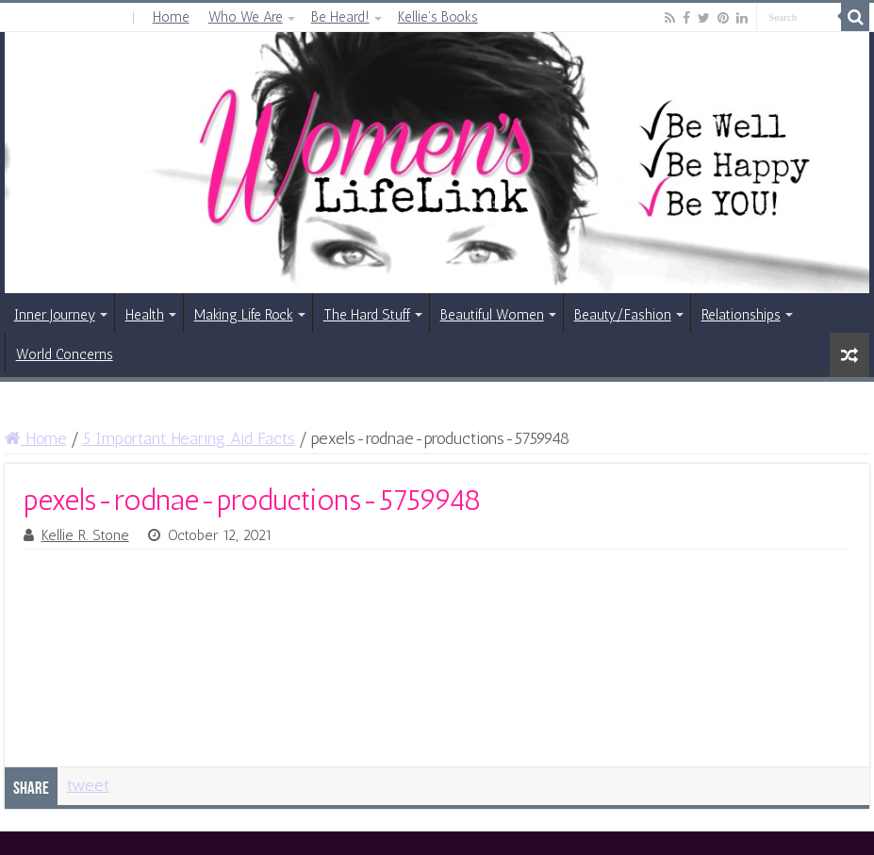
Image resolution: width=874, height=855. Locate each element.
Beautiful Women (492, 314)
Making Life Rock (243, 314)
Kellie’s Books (438, 16)
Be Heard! (340, 16)
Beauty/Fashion (622, 314)
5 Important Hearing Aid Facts (189, 438)
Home (171, 16)
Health (144, 314)
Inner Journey (54, 314)
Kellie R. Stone (85, 535)
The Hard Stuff (366, 314)
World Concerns (64, 354)
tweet (88, 785)
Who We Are (245, 16)
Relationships (741, 314)
